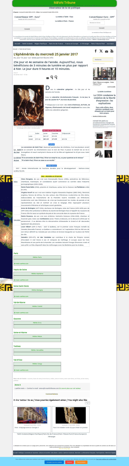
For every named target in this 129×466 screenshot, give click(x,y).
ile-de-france (46, 378)
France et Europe (72, 44)
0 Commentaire (96, 85)
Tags (68, 448)
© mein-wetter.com (21, 263)
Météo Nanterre (37, 274)
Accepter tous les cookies (54, 462)
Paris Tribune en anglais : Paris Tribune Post (103, 83)
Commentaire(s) (52, 394)
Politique (21, 453)
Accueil (17, 44)
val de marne (84, 378)
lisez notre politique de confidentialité (106, 459)
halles (102, 127)
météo (52, 378)
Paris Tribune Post (98, 44)
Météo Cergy (37, 364)
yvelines (16, 380)
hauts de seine (37, 378)
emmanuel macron (98, 126)
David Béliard (99, 127)
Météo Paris (37, 257)
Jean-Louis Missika (105, 127)
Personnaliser (81, 462)
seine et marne (59, 378)
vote (112, 123)
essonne (30, 378)
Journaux (110, 44)
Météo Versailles (37, 350)
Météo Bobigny (37, 290)
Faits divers (54, 453)
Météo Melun (37, 336)
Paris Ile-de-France (56, 44)
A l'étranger (85, 44)
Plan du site (62, 448)
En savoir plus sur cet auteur (70, 388)
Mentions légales (110, 453)
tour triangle (107, 123)
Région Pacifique (41, 44)
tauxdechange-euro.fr (103, 39)
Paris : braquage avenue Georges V (27, 428)
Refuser (69, 462)
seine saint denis (69, 378)
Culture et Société (44, 453)
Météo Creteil (37, 306)
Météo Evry (37, 323)
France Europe (78, 434)
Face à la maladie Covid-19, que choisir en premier (70, 428)
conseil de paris (99, 121)
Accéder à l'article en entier (99, 116)
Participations (100, 453)
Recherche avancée (99, 63)
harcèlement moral (98, 124)
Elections (78, 453)
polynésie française (109, 124)
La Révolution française (88, 453)
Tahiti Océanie (27, 44)
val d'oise (77, 378)
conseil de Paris (95, 127)
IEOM (94, 39)
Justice (60, 453)
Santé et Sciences (68, 453)
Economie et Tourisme (31, 453)
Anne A (16, 73)
